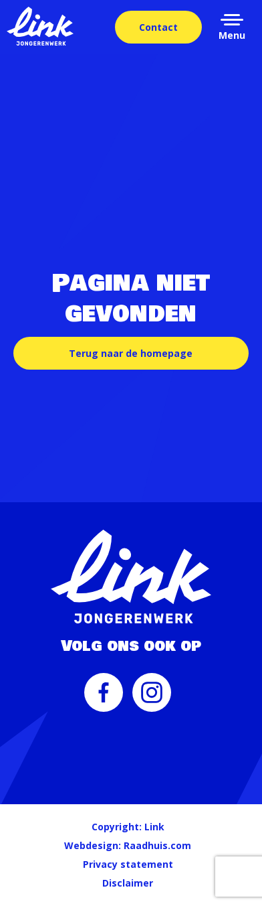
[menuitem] (103, 699)
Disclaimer (127, 883)
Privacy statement (128, 864)
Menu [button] (232, 35)
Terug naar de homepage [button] (130, 353)
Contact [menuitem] (158, 27)
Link (154, 826)
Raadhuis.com (157, 845)
